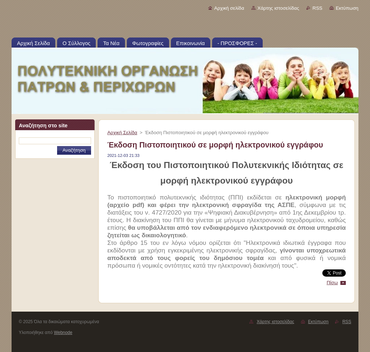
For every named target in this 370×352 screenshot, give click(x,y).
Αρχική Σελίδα (122, 132)
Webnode (63, 332)
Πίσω (332, 282)
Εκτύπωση (347, 8)
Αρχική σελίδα (229, 8)
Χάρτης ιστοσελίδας (278, 8)
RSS (317, 8)
